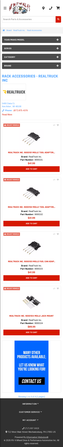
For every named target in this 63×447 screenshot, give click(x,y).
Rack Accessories (34, 30)
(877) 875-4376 (20, 110)
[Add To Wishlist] (58, 125)
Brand (9, 30)
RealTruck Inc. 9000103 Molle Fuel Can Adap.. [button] (31, 261)
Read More (7, 114)
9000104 (39, 323)
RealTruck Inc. (19, 30)
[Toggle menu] (5, 8)
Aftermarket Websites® (37, 437)
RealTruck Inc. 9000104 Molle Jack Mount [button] (31, 315)
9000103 (39, 269)
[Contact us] (43, 8)
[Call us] (51, 8)
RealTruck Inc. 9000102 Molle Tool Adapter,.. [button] (31, 207)
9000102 (39, 214)
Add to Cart (31, 169)
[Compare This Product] (54, 125)
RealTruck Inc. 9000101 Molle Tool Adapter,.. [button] (31, 152)
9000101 (39, 160)
